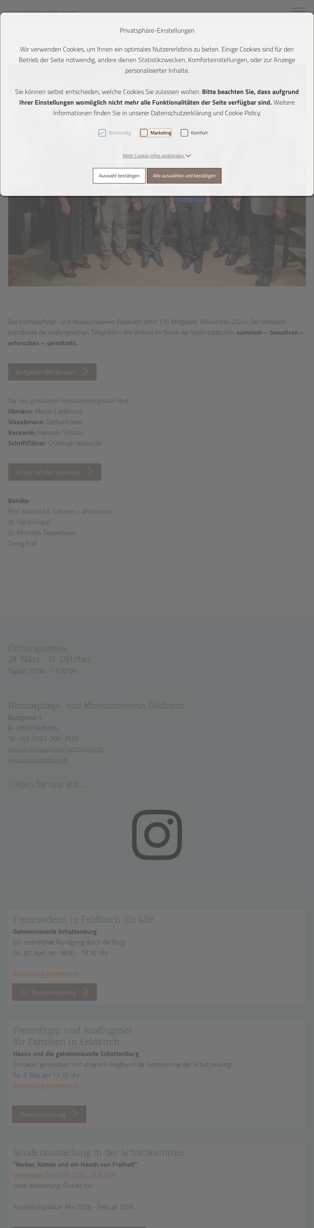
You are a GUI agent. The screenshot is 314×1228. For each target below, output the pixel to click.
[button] (157, 155)
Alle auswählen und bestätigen (184, 175)
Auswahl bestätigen (119, 175)
